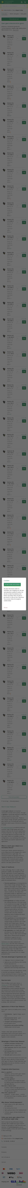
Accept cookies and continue (12, 584)
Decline (5, 607)
